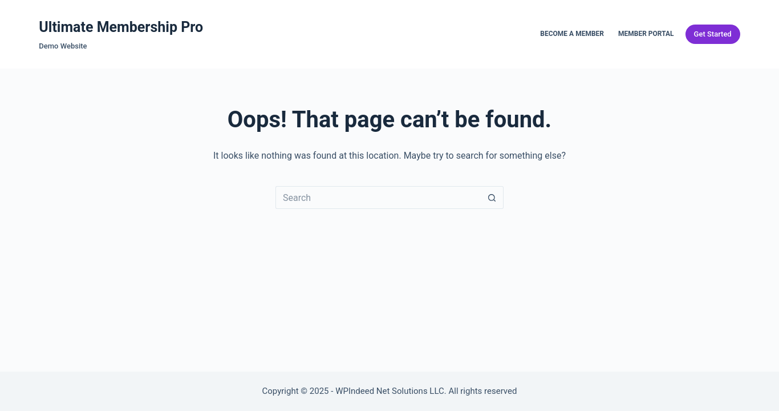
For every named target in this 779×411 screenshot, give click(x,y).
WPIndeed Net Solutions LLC (389, 391)
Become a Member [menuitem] (572, 34)
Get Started (713, 34)
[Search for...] (378, 197)
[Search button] (492, 197)
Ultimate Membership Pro (121, 27)
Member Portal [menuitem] (646, 34)
